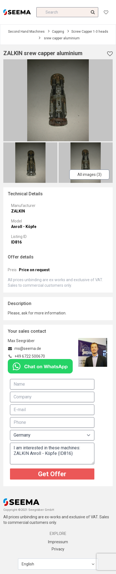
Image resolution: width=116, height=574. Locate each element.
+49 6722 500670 (29, 356)
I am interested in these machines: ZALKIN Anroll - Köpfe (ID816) (52, 453)
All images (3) (89, 174)
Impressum (58, 542)
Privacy (58, 549)
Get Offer (52, 474)
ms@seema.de (27, 348)
